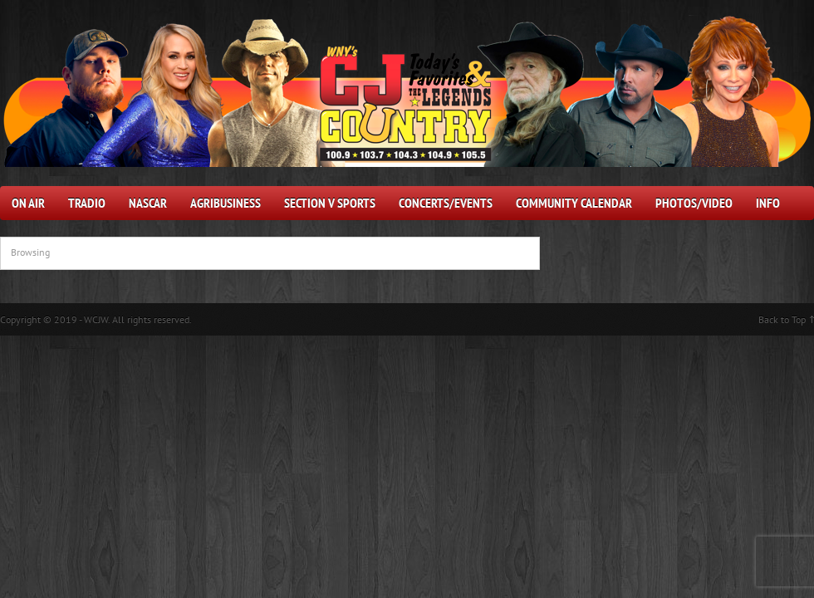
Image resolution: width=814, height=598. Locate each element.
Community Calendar (574, 202)
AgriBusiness (225, 202)
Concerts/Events (446, 202)
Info (768, 202)
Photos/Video (694, 202)
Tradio (86, 202)
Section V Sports (329, 202)
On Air (28, 202)
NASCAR (148, 202)
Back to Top (782, 319)
